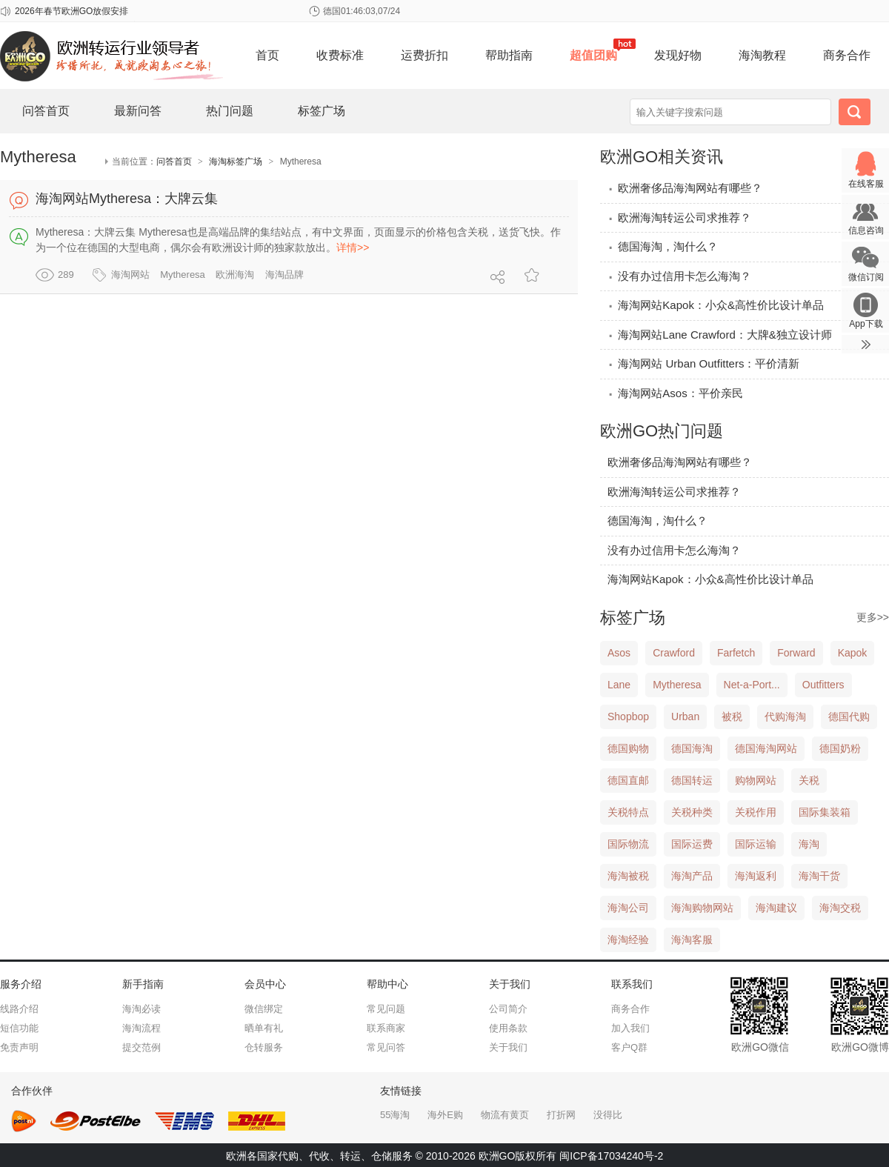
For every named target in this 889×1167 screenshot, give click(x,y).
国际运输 (755, 844)
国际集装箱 (824, 812)
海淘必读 (141, 1008)
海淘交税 (840, 908)
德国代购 (849, 716)
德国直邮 (628, 780)
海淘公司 (628, 908)
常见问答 (386, 1047)
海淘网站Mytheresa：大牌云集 (127, 198)
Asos (618, 653)
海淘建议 (776, 908)
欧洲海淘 (235, 274)
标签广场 (321, 110)
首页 (267, 55)
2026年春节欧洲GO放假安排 (71, 11)
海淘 (809, 844)
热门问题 (229, 110)
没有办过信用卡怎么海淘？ (679, 276)
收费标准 (340, 55)
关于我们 (508, 1047)
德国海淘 (692, 748)
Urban (685, 716)
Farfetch (736, 653)
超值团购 (593, 55)
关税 (809, 780)
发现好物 (678, 55)
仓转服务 (263, 1047)
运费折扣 (424, 55)
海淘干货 (819, 876)
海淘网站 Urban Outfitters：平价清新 (703, 363)
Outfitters (823, 685)
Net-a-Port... (752, 685)
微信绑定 (263, 1008)
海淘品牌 (284, 274)
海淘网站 (130, 274)
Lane (618, 685)
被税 (732, 716)
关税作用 (755, 812)
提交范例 (141, 1047)
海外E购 (445, 1114)
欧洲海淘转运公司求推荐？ (679, 217)
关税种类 (692, 812)
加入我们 (630, 1028)
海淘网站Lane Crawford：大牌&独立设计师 (719, 334)
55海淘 (395, 1114)
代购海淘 (785, 716)
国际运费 (692, 844)
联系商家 (386, 1028)
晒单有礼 (263, 1028)
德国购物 (628, 748)
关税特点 (628, 812)
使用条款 (508, 1028)
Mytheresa (182, 274)
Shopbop (628, 716)
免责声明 (19, 1047)
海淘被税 (628, 876)
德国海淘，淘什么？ (662, 246)
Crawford (674, 653)
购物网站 (755, 780)
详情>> (352, 247)
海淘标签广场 (235, 161)
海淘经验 (628, 939)
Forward (796, 653)
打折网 (561, 1114)
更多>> (872, 617)
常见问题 (386, 1008)
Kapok (853, 653)
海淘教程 (762, 55)
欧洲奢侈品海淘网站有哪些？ (684, 188)
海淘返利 (755, 876)
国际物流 (628, 844)
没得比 (607, 1114)
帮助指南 (509, 55)
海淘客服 (692, 939)
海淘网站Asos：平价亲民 (675, 393)
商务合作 (846, 55)
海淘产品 (692, 876)
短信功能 (19, 1028)
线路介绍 (19, 1008)
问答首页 (46, 110)
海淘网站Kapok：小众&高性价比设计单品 (715, 305)
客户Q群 (629, 1047)
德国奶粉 (840, 748)
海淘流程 (141, 1028)
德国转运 (692, 780)
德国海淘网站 (766, 748)
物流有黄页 (505, 1114)
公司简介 (508, 1008)
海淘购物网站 (702, 908)
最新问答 (138, 110)
